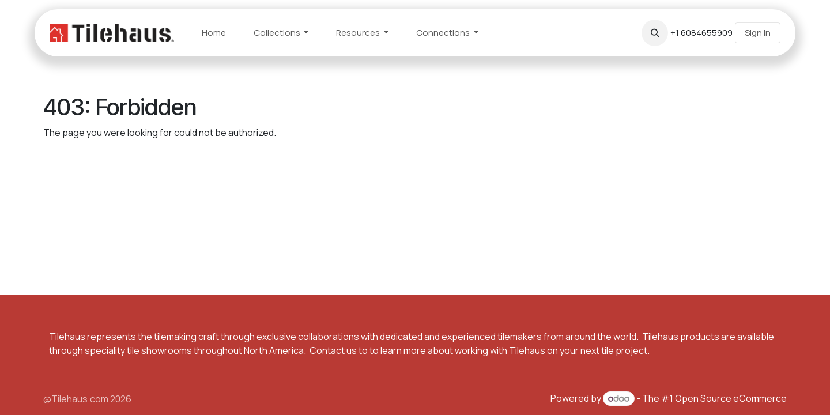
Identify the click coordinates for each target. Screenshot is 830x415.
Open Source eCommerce (731, 398)
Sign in (758, 33)
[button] (655, 33)
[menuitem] (214, 33)
